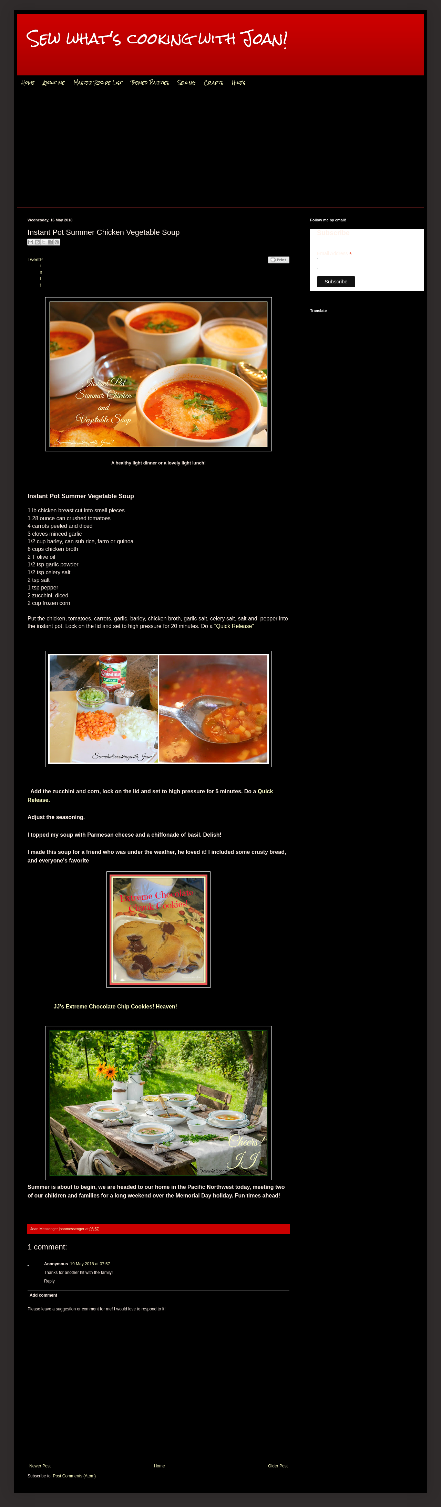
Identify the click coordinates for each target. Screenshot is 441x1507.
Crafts (213, 82)
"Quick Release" (234, 626)
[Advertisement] (220, 149)
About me (54, 82)
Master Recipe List (97, 82)
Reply (49, 1281)
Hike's (239, 82)
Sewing (186, 82)
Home (27, 82)
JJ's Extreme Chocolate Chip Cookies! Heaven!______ (112, 1006)
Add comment (43, 1295)
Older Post (278, 1466)
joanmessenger (72, 1229)
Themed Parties (150, 82)
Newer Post (40, 1466)
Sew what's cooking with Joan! (158, 38)
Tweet (34, 259)
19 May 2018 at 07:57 (90, 1264)
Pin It (41, 272)
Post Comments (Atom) (74, 1476)
